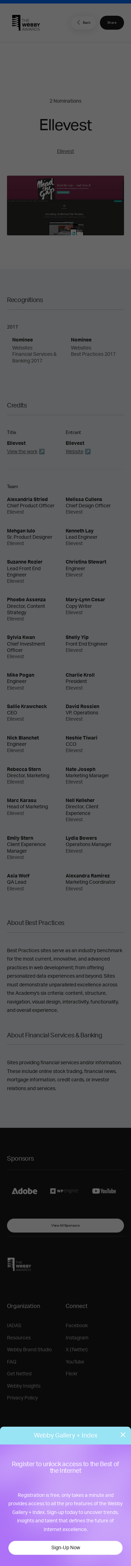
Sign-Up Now (65, 1547)
